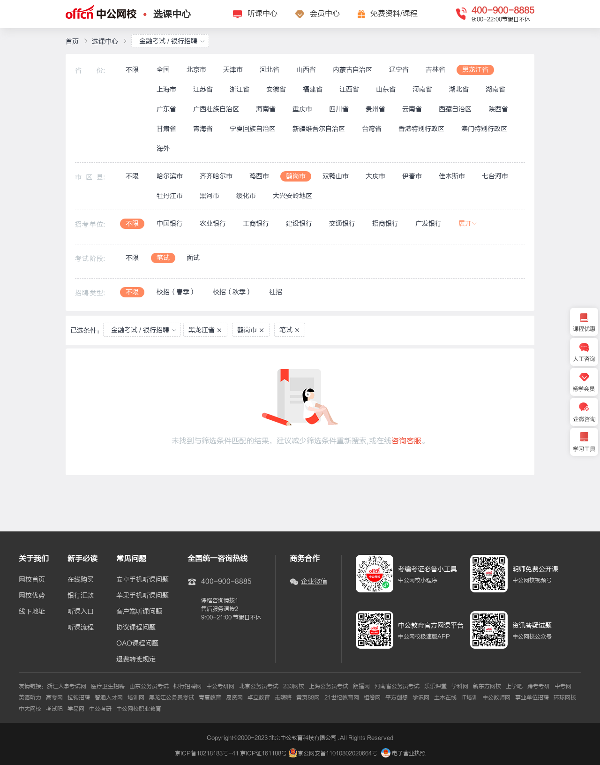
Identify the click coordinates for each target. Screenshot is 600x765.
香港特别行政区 (421, 129)
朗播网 (361, 686)
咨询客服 (406, 441)
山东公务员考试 (149, 686)
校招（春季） (176, 292)
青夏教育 (210, 697)
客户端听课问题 (139, 611)
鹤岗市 (296, 176)
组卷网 (372, 697)
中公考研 (100, 708)
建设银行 (299, 223)
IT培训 (469, 697)
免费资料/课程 (394, 13)
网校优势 (32, 595)
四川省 (339, 109)
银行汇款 (81, 595)
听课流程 (81, 627)
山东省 (386, 89)
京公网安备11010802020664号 (337, 753)
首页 (72, 41)
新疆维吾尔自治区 (318, 129)
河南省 (422, 89)
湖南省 (495, 89)
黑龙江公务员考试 (171, 697)
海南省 (266, 109)
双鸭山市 (335, 176)
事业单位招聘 (532, 697)
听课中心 (263, 13)
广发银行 (428, 223)
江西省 (349, 89)
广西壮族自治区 (216, 109)
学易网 (76, 708)
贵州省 (375, 109)
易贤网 (234, 697)
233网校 (293, 686)
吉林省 (435, 70)
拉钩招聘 (79, 697)
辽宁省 (399, 70)
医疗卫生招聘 (108, 686)
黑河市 (209, 196)
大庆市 (375, 176)
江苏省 (203, 89)
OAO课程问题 (137, 643)
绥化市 (246, 196)
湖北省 (459, 89)
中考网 (563, 686)
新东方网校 (487, 686)
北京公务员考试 (258, 686)
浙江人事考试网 (66, 686)
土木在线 (445, 697)
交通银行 (342, 223)
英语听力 (30, 697)
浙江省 (239, 89)
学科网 (459, 686)
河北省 (269, 70)
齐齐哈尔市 (216, 176)
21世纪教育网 (341, 697)
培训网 (136, 697)
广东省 (166, 109)
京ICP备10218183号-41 (207, 753)
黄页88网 (308, 697)
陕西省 (498, 109)
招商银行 (385, 223)
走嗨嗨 (283, 697)
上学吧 (514, 686)
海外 (163, 148)
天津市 (233, 70)
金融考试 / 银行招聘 (172, 41)
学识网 (420, 697)
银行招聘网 (187, 686)
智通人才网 (109, 697)
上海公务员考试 (328, 686)
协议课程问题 (136, 627)
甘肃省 (166, 129)
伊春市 (412, 176)
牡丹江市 (170, 196)
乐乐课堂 (435, 686)
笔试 (163, 258)
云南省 (412, 109)
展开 (467, 223)
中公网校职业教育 (138, 708)
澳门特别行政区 (484, 129)
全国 (163, 70)
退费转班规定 (136, 659)
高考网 (54, 697)
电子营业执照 (403, 753)
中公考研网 (220, 686)
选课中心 (172, 14)
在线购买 (81, 579)
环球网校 (565, 697)
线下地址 (32, 611)
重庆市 (302, 109)
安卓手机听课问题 (142, 579)
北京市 (196, 70)
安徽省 (276, 89)
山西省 (306, 70)
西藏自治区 (455, 109)
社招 (275, 292)
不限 (132, 70)
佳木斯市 (452, 176)
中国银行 (170, 223)
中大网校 (30, 708)
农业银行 (213, 223)
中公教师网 (496, 697)
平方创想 (396, 697)
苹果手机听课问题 (142, 595)
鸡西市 (259, 176)
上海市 (166, 89)
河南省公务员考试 (397, 686)
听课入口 (81, 611)
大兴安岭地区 (292, 196)
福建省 (312, 89)
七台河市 (495, 176)
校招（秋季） (232, 292)
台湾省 (372, 129)
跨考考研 (538, 686)
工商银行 (256, 223)
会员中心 (325, 13)
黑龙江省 (475, 70)
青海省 (203, 129)
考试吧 (54, 708)
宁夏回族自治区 (253, 129)
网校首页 (32, 579)
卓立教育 (259, 697)
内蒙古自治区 (352, 70)
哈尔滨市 (170, 176)
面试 (193, 258)
